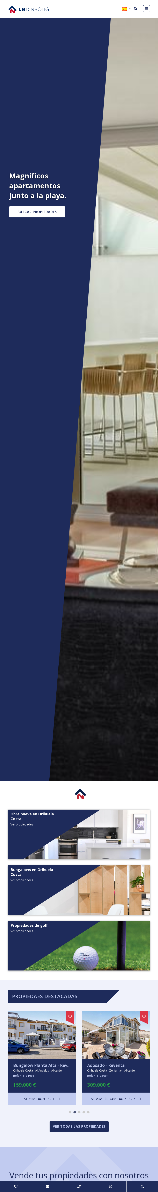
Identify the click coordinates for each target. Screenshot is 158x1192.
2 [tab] (74, 1112)
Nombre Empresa (28, 9)
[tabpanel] (42, 1058)
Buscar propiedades (37, 212)
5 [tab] (88, 1112)
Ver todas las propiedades (79, 1126)
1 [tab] (70, 1112)
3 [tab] (79, 1112)
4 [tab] (83, 1112)
